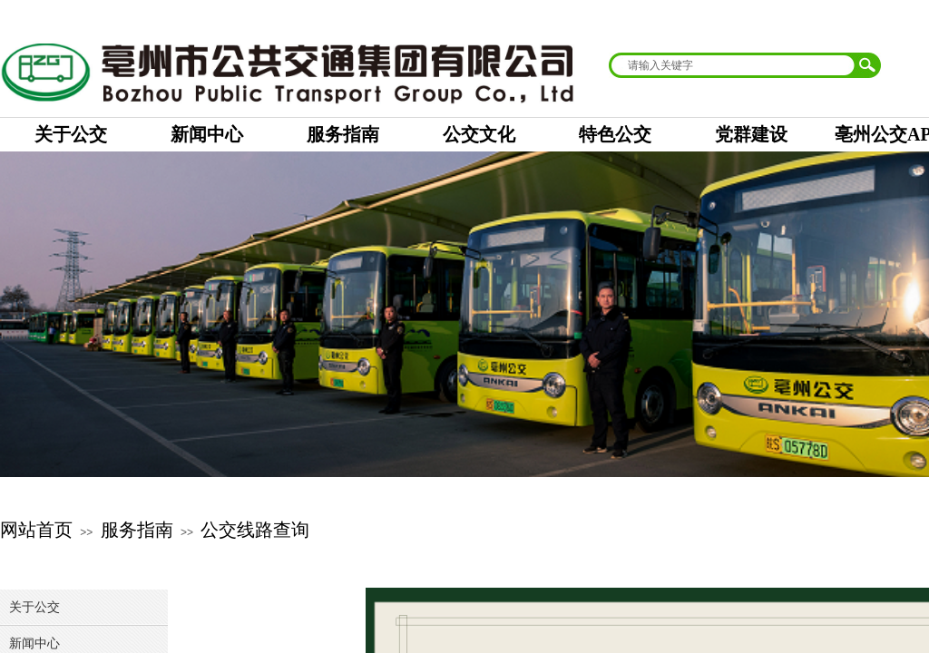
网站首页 (36, 530)
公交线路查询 (254, 530)
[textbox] (733, 65)
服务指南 (137, 530)
